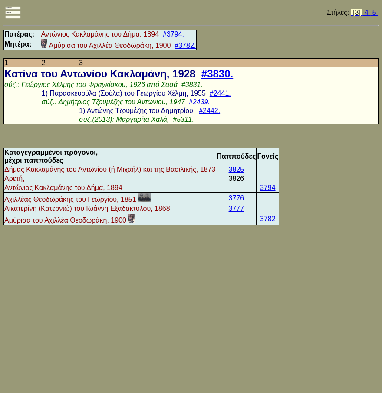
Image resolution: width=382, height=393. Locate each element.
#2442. (209, 110)
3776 (236, 198)
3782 (268, 219)
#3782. (185, 45)
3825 (236, 169)
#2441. (220, 93)
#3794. (173, 34)
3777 (236, 208)
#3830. (217, 74)
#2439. (199, 102)
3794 (268, 187)
